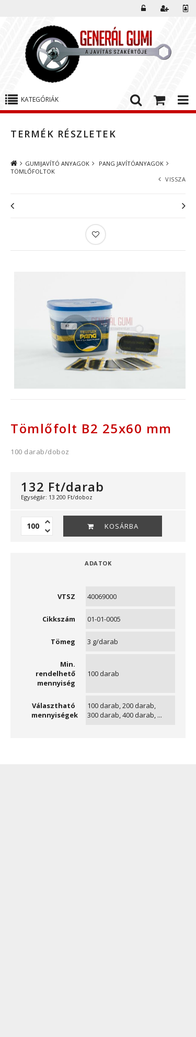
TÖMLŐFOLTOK (32, 171)
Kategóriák (40, 99)
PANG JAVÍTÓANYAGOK (130, 163)
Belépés (144, 8)
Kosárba (122, 526)
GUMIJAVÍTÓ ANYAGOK (57, 163)
